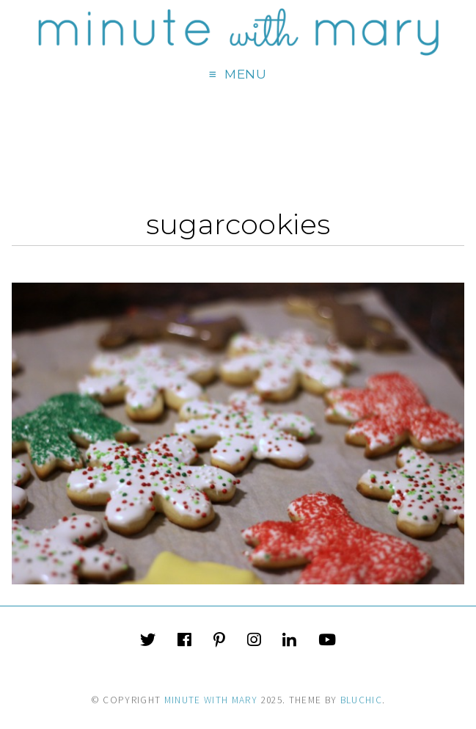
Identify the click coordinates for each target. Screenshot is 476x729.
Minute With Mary (211, 700)
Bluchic (361, 700)
